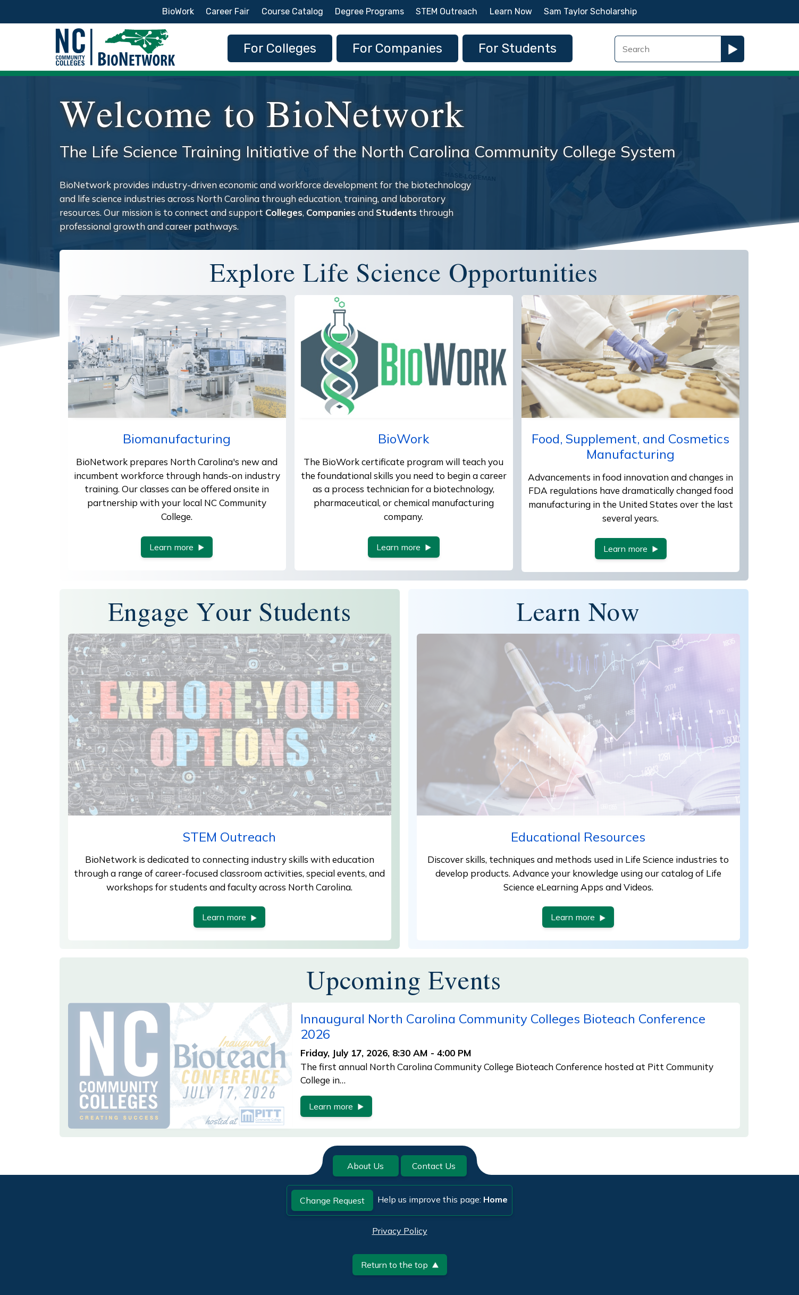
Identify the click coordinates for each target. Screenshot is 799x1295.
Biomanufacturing (177, 439)
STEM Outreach (446, 11)
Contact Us (434, 1166)
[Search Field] (668, 49)
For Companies (397, 48)
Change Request (332, 1200)
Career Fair (227, 11)
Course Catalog (292, 11)
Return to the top (400, 1264)
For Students (517, 48)
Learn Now (511, 11)
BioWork (178, 11)
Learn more (176, 547)
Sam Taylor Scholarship (590, 11)
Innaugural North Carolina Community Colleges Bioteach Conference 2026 (502, 1026)
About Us (365, 1166)
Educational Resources (578, 837)
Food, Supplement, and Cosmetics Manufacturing (630, 446)
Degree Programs (369, 11)
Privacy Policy (399, 1230)
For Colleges (279, 48)
